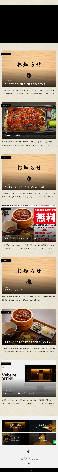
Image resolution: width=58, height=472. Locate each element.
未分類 (5, 260)
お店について (5, 157)
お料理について (5, 54)
